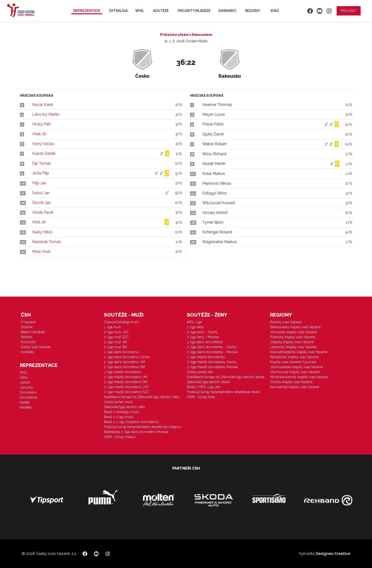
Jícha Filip (40, 173)
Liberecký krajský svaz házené (293, 347)
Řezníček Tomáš (46, 242)
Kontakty (27, 352)
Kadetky (26, 407)
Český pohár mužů (118, 402)
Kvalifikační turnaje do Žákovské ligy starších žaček (225, 377)
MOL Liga (194, 322)
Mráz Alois (41, 251)
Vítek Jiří (39, 134)
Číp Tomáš (41, 163)
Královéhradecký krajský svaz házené (298, 352)
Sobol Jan (41, 193)
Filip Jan (39, 183)
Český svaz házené (35, 347)
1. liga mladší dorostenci (122, 372)
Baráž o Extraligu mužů (121, 412)
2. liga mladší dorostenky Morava (212, 367)
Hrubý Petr (41, 124)
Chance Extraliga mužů (121, 322)
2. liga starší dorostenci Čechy (127, 357)
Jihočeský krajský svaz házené (293, 332)
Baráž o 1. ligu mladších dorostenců (131, 422)
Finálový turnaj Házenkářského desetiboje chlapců (142, 427)
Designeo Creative (333, 553)
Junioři (25, 382)
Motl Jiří (39, 222)
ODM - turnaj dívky (201, 397)
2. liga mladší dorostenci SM (125, 382)
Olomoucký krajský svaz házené (295, 372)
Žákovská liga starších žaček (208, 382)
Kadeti (24, 402)
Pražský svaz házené (286, 322)
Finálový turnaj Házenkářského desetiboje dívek (223, 392)
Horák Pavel (42, 212)
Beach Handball (33, 332)
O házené (28, 322)
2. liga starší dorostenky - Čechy (212, 347)
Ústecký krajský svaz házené (292, 342)
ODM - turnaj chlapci (119, 437)
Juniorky (26, 387)
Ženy (24, 377)
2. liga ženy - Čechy (202, 332)
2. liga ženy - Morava (203, 337)
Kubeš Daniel (43, 153)
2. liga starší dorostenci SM (124, 367)
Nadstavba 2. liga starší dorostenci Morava (136, 432)
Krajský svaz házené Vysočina (293, 362)
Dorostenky (29, 397)
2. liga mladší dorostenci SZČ (126, 392)
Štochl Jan (41, 202)
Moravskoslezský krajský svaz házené (299, 377)
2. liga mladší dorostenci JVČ (126, 387)
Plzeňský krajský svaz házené (292, 337)
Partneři (26, 337)
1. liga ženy (195, 327)
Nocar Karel (42, 104)
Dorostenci (28, 392)
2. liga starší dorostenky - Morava (212, 352)
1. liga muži (112, 327)
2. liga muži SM (115, 347)
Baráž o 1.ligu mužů (119, 417)
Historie (27, 327)
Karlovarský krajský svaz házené (294, 387)
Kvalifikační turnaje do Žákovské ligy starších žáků (141, 397)
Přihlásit (349, 11)
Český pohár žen (200, 372)
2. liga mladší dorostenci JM (125, 377)
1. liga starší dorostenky (205, 342)
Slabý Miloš (42, 232)
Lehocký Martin (45, 114)
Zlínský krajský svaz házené (291, 382)
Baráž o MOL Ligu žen (204, 387)
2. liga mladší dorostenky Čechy (212, 362)
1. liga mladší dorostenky (206, 357)
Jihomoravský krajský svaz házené (296, 367)
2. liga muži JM (115, 342)
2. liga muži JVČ (116, 332)
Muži (23, 372)
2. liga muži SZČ (116, 337)
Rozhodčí (28, 342)
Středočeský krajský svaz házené (295, 327)
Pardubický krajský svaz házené (294, 357)
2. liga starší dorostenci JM (124, 362)
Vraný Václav (43, 143)
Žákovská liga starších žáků (124, 407)
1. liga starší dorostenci (121, 352)
